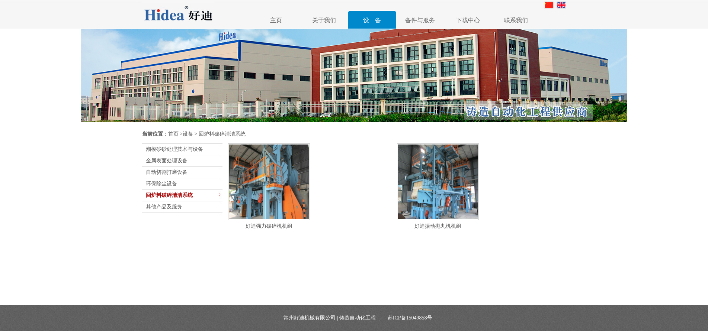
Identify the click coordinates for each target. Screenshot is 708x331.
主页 (276, 20)
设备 (188, 134)
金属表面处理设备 (167, 160)
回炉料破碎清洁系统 (169, 195)
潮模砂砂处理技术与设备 (174, 149)
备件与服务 (420, 20)
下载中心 (468, 20)
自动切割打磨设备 (167, 172)
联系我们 (516, 20)
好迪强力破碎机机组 (269, 226)
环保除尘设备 (161, 183)
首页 (173, 134)
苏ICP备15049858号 (410, 318)
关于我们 (324, 20)
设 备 (372, 20)
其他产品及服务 (164, 207)
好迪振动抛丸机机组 (437, 226)
